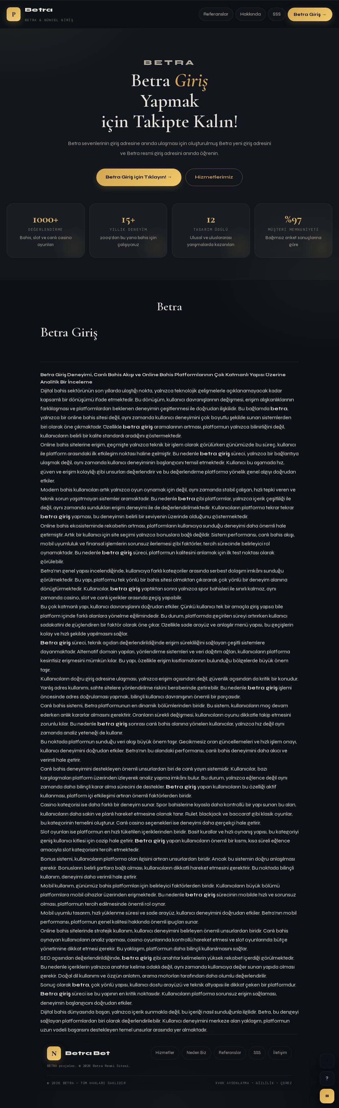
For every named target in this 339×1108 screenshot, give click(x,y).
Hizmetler (165, 1052)
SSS (277, 14)
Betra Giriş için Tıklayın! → (139, 177)
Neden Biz (196, 1052)
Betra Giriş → (310, 14)
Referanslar (216, 14)
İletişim (280, 1052)
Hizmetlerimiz (214, 177)
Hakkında (250, 14)
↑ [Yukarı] (327, 1061)
